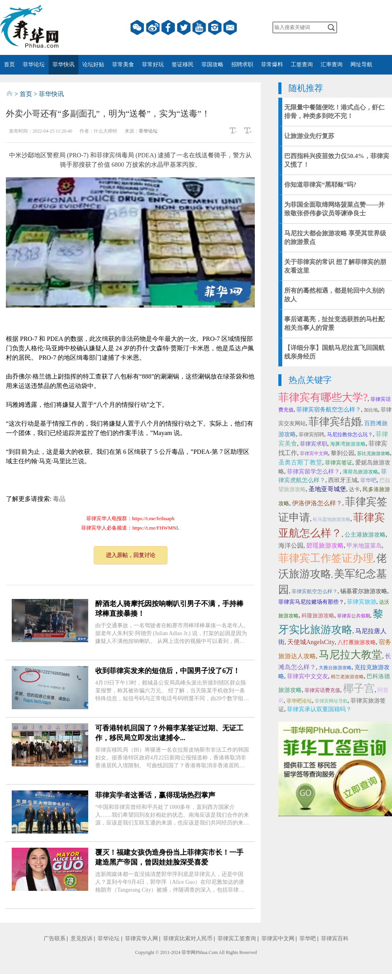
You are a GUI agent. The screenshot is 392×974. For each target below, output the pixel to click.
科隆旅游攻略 (317, 616)
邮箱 (230, 27)
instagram (214, 27)
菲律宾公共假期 (353, 616)
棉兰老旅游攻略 (347, 676)
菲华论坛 (34, 64)
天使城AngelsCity (311, 642)
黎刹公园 (342, 453)
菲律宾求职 (313, 444)
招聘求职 (242, 64)
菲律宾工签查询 (237, 938)
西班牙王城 (343, 480)
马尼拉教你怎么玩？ (350, 434)
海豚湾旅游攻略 (348, 444)
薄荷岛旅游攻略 (360, 472)
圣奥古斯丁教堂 (300, 462)
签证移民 (183, 64)
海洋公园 (290, 545)
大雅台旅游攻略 (335, 667)
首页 (9, 64)
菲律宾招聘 (311, 434)
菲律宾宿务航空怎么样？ (328, 409)
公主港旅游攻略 (365, 535)
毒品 (59, 498)
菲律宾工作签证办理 (326, 558)
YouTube (199, 27)
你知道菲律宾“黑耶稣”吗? (320, 184)
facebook (168, 27)
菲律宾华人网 (141, 938)
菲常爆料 (272, 64)
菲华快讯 (63, 64)
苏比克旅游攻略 (373, 453)
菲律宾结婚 (335, 422)
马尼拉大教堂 (350, 655)
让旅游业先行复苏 (309, 136)
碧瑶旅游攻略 (325, 545)
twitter (184, 27)
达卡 (354, 489)
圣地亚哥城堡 (327, 489)
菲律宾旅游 (361, 602)
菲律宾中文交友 (307, 676)
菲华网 (188, 952)
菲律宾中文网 (314, 453)
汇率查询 (332, 64)
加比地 (371, 410)
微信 (137, 27)
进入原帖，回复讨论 (130, 555)
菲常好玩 (153, 64)
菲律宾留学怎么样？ (313, 471)
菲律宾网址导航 (331, 701)
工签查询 (302, 64)
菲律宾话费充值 (322, 690)
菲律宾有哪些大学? (323, 397)
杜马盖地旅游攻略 (331, 519)
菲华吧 (368, 480)
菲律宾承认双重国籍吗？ (319, 709)
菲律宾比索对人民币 (187, 938)
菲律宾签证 (338, 463)
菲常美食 (123, 64)
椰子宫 (359, 688)
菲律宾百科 (334, 938)
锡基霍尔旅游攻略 (363, 591)
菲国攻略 (212, 64)
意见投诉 (82, 938)
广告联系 (54, 938)
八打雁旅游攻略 (357, 642)
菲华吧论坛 (299, 701)
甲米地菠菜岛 (364, 546)
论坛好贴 (93, 64)
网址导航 (361, 64)
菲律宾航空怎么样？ (315, 591)
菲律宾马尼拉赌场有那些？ (311, 602)
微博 (153, 27)
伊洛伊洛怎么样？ (317, 503)
